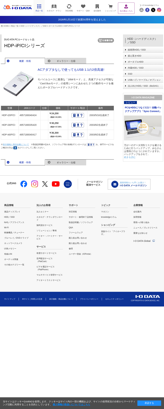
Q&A (71, 227)
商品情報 (9, 205)
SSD (130, 74)
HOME (6, 26)
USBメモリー (10, 248)
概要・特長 (25, 61)
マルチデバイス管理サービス (49, 275)
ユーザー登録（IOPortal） (80, 254)
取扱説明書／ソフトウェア (81, 222)
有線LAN (8, 254)
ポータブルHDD (55, 26)
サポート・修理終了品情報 (81, 217)
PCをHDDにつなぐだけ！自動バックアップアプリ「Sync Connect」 (143, 109)
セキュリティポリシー (114, 299)
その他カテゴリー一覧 (14, 265)
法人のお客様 (43, 205)
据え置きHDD (134, 56)
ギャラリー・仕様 (66, 61)
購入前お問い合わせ (78, 238)
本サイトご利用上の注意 (32, 299)
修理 (71, 248)
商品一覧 (14, 26)
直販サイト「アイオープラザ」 (113, 232)
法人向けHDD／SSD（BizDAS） (144, 86)
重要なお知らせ (140, 233)
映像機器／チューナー (14, 232)
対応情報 (73, 212)
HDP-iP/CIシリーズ (72, 26)
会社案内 (137, 212)
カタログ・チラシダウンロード (49, 218)
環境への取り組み (141, 222)
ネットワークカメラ (13, 243)
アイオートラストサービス (48, 280)
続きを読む (130, 157)
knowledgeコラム (109, 217)
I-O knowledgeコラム (150, 5)
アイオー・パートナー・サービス (49, 237)
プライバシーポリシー (89, 299)
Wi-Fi (6, 227)
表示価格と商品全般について (16, 144)
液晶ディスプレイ (12, 212)
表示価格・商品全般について (61, 299)
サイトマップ (9, 299)
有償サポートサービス (46, 253)
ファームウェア (76, 232)
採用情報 (137, 217)
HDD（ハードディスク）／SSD (33, 26)
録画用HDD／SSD (137, 49)
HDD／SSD (9, 217)
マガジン (105, 212)
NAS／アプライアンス (14, 222)
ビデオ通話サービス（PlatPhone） (45, 268)
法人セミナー (42, 212)
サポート (73, 205)
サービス (41, 246)
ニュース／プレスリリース (145, 228)
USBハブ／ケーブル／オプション (144, 80)
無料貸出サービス (44, 225)
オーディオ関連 (11, 259)
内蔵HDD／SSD (136, 68)
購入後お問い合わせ (78, 243)
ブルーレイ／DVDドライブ (16, 238)
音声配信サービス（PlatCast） (44, 260)
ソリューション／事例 (46, 230)
